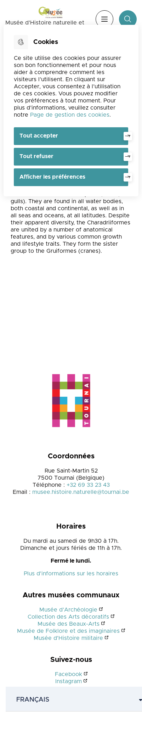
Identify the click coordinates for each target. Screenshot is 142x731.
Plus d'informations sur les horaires (71, 573)
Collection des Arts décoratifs (68, 617)
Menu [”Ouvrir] (104, 19)
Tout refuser (36, 156)
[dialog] (71, 110)
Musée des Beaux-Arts (69, 624)
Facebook (68, 674)
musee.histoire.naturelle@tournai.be (80, 492)
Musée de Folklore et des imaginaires (68, 631)
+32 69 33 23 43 (88, 485)
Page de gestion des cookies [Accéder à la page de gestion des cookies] (69, 115)
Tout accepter (38, 136)
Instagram (68, 681)
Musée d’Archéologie (68, 610)
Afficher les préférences (52, 177)
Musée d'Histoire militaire (68, 638)
